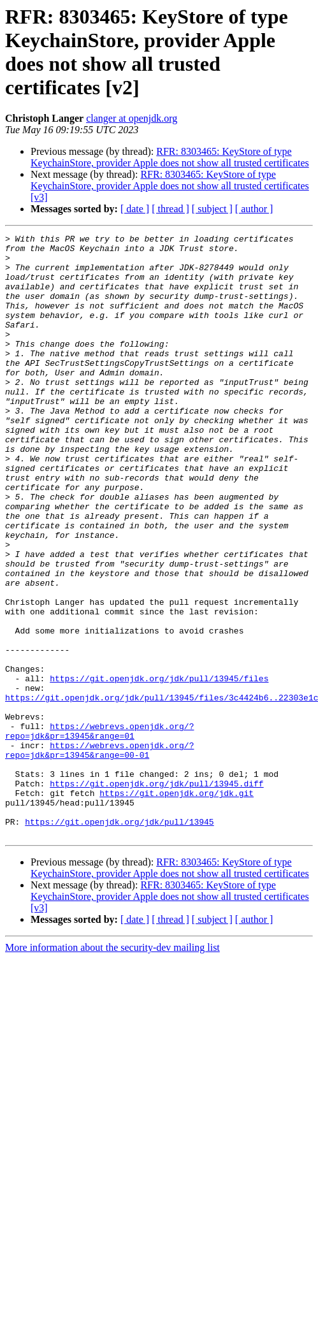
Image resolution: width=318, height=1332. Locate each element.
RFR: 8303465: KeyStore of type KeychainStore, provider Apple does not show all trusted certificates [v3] (170, 186)
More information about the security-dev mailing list (112, 1067)
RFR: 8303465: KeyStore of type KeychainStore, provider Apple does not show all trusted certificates (170, 157)
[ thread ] (170, 208)
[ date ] (134, 208)
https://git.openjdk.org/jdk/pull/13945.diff (156, 894)
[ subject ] (212, 208)
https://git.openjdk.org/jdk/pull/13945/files (159, 768)
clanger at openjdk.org (131, 118)
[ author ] (254, 208)
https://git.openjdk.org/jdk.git (176, 905)
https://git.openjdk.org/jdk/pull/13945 (119, 940)
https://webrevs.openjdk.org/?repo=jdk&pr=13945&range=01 (99, 831)
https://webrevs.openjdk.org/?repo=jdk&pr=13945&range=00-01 (99, 854)
